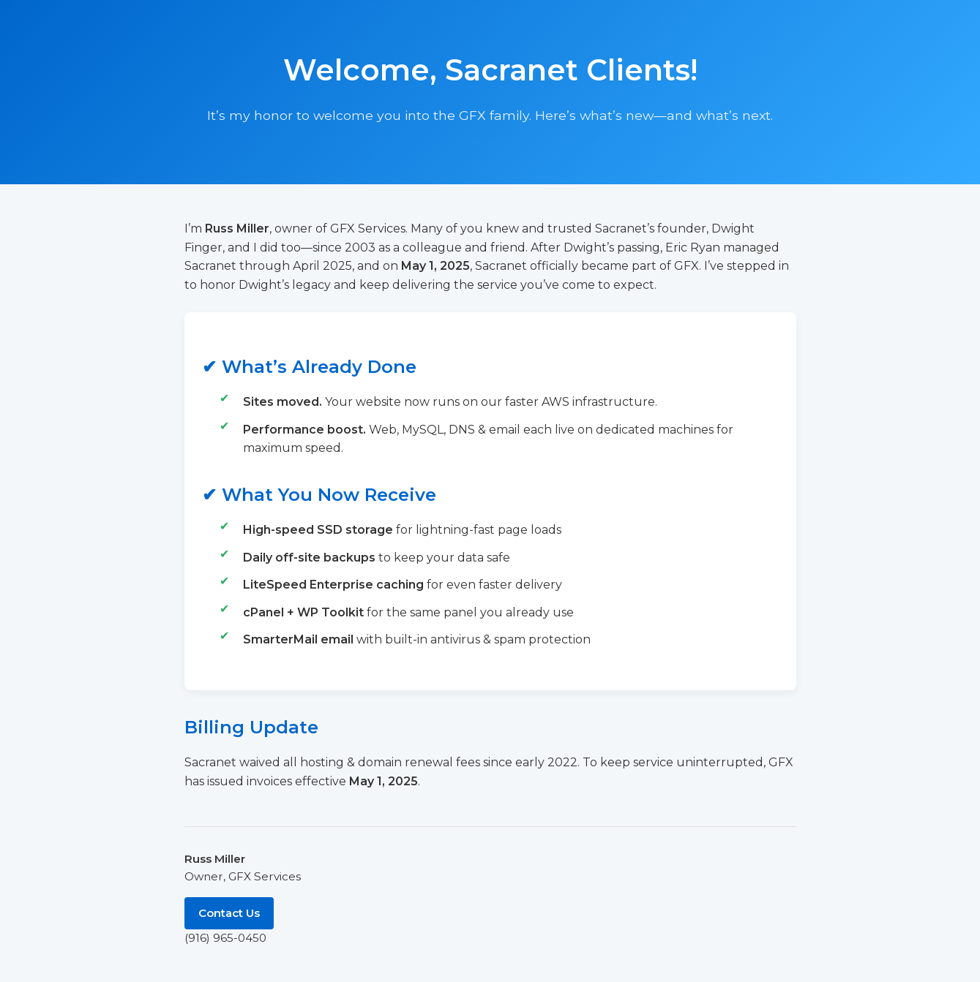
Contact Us (229, 913)
